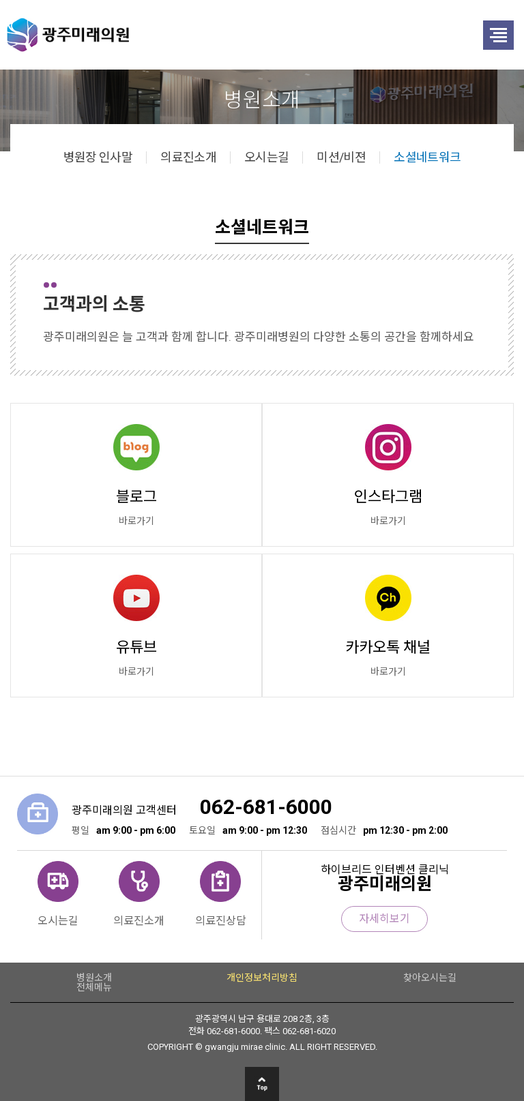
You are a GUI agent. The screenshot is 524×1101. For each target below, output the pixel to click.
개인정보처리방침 (262, 977)
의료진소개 (188, 157)
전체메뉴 (94, 987)
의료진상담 (220, 920)
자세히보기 (384, 918)
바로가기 (136, 520)
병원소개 (94, 977)
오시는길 (266, 157)
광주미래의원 (219, 35)
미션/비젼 (341, 157)
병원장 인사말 (98, 157)
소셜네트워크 (427, 157)
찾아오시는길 (429, 977)
